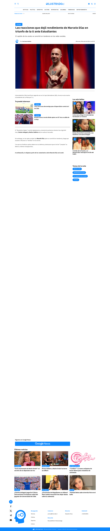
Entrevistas (55, 9)
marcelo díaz (77, 169)
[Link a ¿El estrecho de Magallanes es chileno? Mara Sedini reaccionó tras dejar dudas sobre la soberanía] (55, 482)
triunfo (76, 179)
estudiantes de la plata (80, 176)
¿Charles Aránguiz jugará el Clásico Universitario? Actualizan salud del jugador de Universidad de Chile (26, 494)
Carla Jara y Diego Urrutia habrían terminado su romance (83, 115)
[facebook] (89, 4)
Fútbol (18, 24)
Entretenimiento (82, 9)
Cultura (46, 9)
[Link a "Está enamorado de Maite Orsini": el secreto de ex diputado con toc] (27, 458)
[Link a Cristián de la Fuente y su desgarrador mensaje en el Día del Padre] (84, 143)
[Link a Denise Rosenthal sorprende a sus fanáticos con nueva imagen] (84, 125)
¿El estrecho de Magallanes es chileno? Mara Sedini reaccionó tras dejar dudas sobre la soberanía (55, 494)
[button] (11, 506)
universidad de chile (79, 172)
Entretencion (74, 466)
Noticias (25, 9)
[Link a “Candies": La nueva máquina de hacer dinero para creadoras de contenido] (83, 458)
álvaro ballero (47, 13)
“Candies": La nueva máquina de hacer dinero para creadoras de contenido (81, 470)
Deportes (40, 9)
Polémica (18, 466)
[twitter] (92, 4)
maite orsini (72, 13)
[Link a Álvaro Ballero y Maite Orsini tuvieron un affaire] (55, 458)
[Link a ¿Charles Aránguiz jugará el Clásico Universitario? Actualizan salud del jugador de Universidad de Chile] (27, 482)
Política (32, 9)
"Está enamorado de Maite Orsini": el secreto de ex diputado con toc (27, 469)
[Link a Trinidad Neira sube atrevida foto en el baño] (83, 482)
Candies (95, 13)
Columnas (63, 9)
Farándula (45, 466)
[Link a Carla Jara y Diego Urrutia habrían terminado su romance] (84, 107)
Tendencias (71, 9)
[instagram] (95, 4)
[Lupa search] (18, 4)
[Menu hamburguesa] (15, 4)
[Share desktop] (11, 502)
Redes (72, 490)
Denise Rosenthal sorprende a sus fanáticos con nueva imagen (83, 133)
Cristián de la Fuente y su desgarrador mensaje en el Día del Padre (83, 152)
